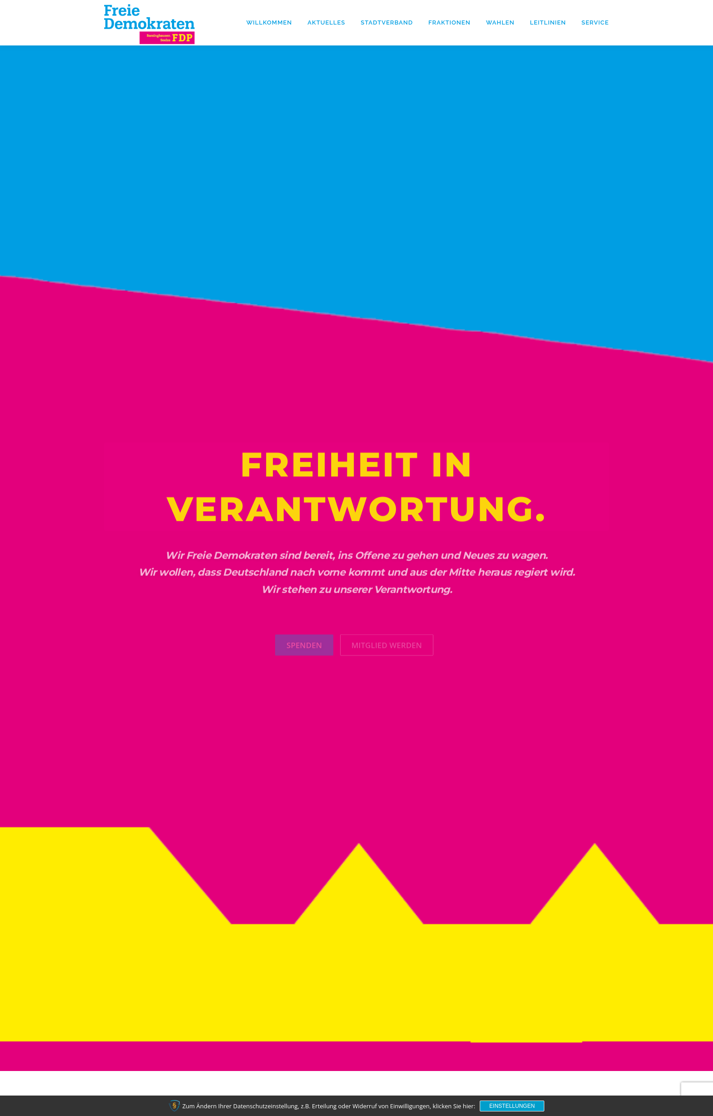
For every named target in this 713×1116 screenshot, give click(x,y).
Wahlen (500, 22)
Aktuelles (326, 22)
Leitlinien (548, 22)
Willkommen (269, 22)
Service (595, 22)
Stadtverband (387, 22)
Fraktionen (449, 22)
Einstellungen (512, 1106)
